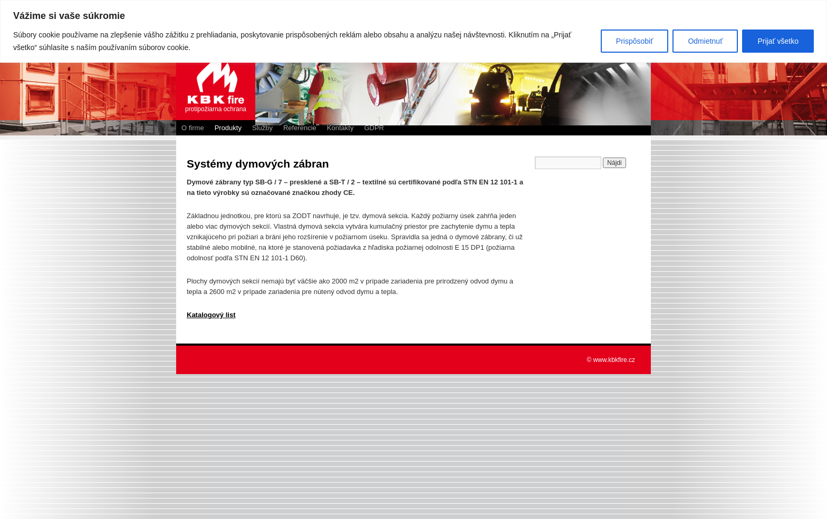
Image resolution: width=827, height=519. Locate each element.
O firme (192, 128)
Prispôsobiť (634, 41)
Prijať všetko (778, 41)
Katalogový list (211, 315)
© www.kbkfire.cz (610, 360)
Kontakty (340, 128)
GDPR (374, 128)
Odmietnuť (705, 41)
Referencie (299, 128)
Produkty (228, 128)
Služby (262, 128)
